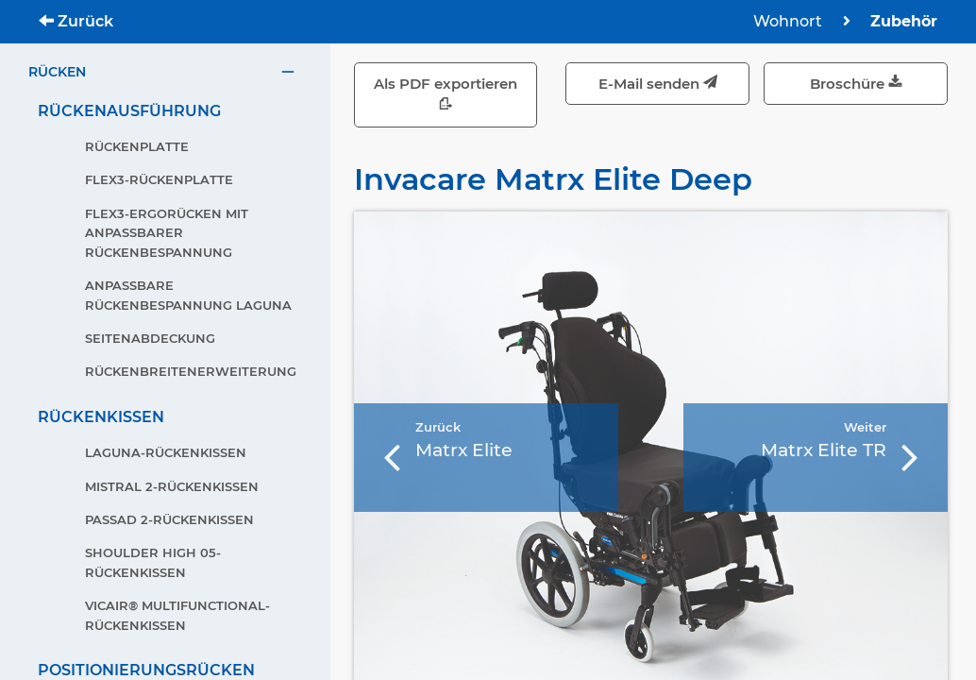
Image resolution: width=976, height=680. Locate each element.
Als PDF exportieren (445, 95)
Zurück (76, 21)
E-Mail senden (657, 84)
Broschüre (856, 84)
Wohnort (789, 21)
